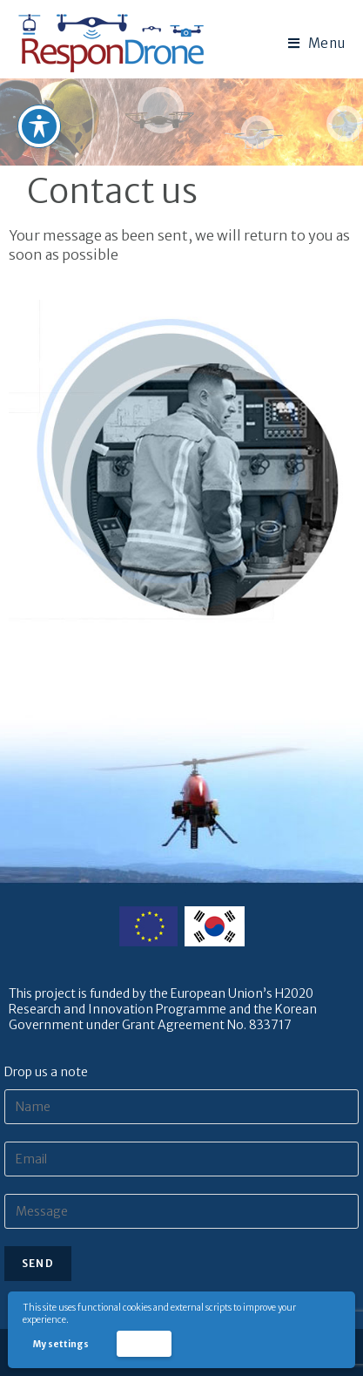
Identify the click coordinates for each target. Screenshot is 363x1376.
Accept (143, 1343)
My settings (61, 1344)
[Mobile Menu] (317, 43)
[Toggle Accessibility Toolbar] (39, 125)
